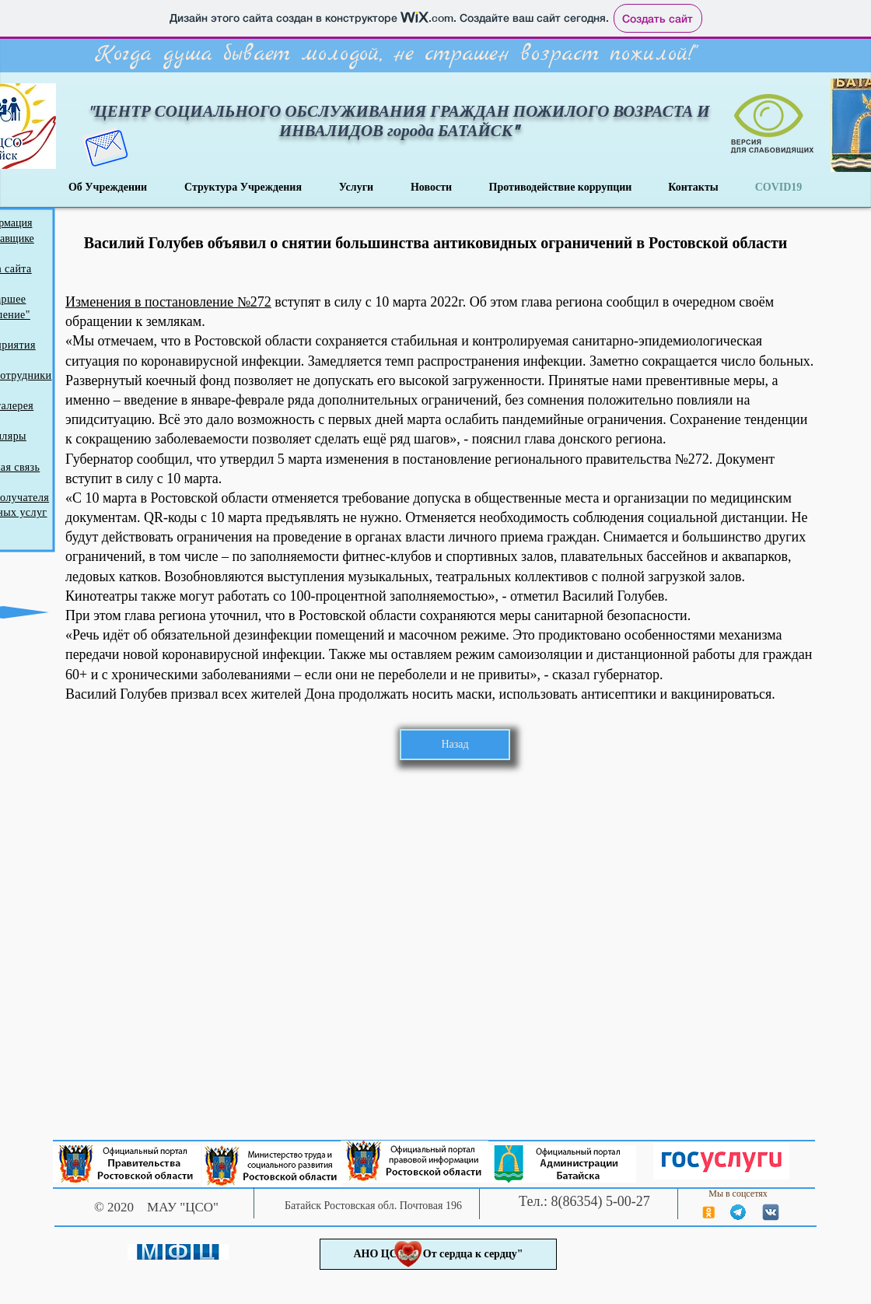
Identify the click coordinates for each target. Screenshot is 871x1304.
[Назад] (455, 744)
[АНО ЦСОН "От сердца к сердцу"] (438, 1254)
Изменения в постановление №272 (168, 302)
